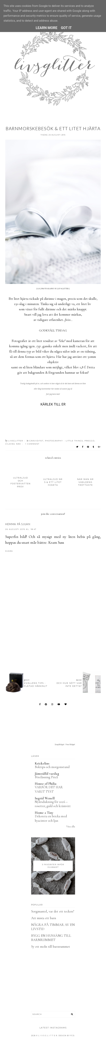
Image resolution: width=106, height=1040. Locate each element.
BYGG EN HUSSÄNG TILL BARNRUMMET (51, 938)
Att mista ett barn (43, 918)
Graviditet (36, 441)
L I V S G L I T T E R (47, 1035)
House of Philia (46, 784)
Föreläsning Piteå (46, 777)
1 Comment (32, 444)
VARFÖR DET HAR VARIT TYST (49, 789)
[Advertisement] (55, 632)
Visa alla (70, 826)
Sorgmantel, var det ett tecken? (52, 911)
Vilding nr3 (13, 444)
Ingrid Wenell (45, 798)
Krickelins (42, 763)
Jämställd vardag (47, 774)
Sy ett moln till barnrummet (50, 946)
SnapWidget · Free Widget (65, 745)
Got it (66, 28)
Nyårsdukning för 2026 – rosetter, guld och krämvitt (53, 804)
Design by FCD (67, 1035)
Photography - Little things (64, 441)
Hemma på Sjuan (17, 524)
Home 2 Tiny (44, 813)
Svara (9, 551)
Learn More (46, 28)
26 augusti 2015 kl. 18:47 (20, 529)
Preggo (90, 441)
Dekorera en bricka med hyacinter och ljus (51, 818)
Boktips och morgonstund (52, 767)
